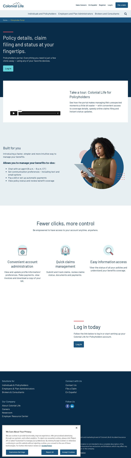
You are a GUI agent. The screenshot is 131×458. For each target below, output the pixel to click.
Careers (6, 409)
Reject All (49, 452)
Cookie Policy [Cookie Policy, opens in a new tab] (47, 446)
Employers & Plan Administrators (18, 388)
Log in (8, 68)
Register (102, 5)
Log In (110, 5)
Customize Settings (17, 452)
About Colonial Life (11, 405)
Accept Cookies (68, 452)
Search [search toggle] (124, 13)
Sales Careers (81, 5)
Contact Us (71, 385)
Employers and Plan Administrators (75, 13)
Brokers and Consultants (107, 13)
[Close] (76, 428)
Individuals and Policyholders (42, 13)
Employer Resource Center (15, 416)
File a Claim (71, 388)
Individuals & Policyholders (15, 385)
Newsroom (7, 412)
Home (5, 20)
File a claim (122, 5)
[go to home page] (13, 6)
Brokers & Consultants (13, 392)
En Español (93, 5)
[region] (41, 441)
